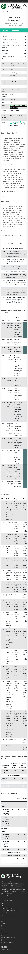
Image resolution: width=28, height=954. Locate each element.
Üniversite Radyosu (7, 906)
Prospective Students (20, 1)
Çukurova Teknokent (7, 915)
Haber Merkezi (6, 913)
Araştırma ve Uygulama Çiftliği (9, 910)
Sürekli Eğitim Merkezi (7, 908)
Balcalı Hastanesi (6, 904)
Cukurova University (8, 1)
